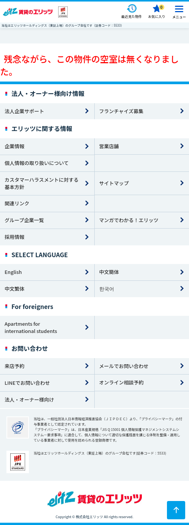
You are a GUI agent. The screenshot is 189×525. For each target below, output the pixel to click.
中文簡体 (109, 271)
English (13, 271)
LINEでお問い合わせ (27, 382)
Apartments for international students (31, 327)
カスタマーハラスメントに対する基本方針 (41, 183)
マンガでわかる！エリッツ (129, 220)
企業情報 (14, 146)
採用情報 (14, 236)
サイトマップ (114, 183)
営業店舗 (109, 146)
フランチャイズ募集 (121, 111)
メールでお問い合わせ (124, 366)
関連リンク (17, 203)
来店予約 (14, 366)
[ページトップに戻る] (176, 510)
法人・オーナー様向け (29, 399)
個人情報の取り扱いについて (37, 162)
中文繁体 (14, 288)
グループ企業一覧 (24, 220)
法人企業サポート (24, 111)
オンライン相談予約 (121, 382)
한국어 (106, 288)
